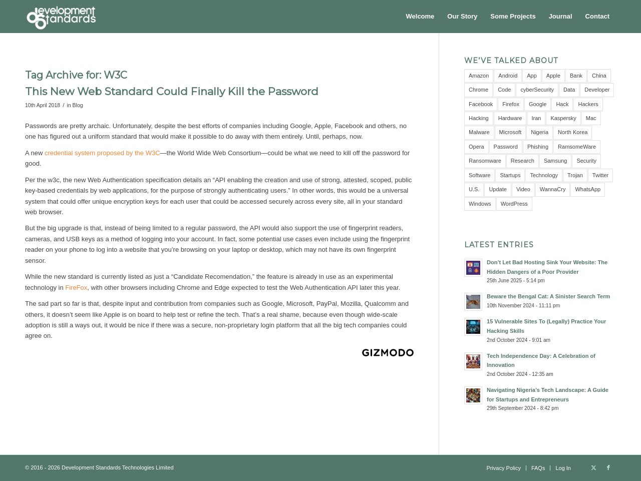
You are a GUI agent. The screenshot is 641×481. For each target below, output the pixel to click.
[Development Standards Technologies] (61, 16)
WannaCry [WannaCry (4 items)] (553, 189)
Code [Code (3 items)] (504, 90)
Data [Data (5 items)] (569, 90)
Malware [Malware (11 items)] (479, 132)
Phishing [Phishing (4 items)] (537, 147)
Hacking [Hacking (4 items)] (479, 118)
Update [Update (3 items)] (497, 189)
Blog (78, 105)
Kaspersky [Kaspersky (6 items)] (563, 118)
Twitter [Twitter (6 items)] (600, 175)
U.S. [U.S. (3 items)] (474, 189)
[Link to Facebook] (608, 467)
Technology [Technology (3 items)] (544, 175)
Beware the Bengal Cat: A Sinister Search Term (548, 296)
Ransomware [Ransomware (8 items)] (485, 161)
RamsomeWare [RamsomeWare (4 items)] (577, 147)
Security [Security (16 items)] (586, 161)
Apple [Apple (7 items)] (553, 76)
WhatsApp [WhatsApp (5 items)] (587, 189)
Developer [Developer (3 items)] (596, 90)
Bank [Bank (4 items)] (576, 76)
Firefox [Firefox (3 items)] (510, 104)
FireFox (76, 287)
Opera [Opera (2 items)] (476, 147)
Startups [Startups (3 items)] (510, 175)
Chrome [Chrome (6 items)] (478, 90)
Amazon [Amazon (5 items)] (479, 76)
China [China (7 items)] (599, 76)
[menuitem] (420, 16)
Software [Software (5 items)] (479, 175)
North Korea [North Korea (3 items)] (572, 132)
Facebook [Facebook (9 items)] (481, 104)
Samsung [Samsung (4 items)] (555, 161)
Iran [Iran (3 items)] (536, 118)
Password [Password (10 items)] (506, 147)
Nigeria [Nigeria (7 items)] (539, 132)
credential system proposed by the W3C (102, 153)
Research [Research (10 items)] (522, 161)
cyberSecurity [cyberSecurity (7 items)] (537, 90)
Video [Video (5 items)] (523, 189)
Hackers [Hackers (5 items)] (588, 104)
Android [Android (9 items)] (507, 76)
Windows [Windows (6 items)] (480, 204)
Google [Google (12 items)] (537, 104)
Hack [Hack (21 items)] (562, 104)
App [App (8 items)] (532, 76)
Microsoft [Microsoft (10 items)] (510, 132)
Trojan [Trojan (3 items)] (575, 175)
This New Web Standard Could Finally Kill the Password (171, 91)
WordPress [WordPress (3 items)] (514, 204)
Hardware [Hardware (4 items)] (510, 118)
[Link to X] (593, 467)
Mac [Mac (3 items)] (591, 118)
